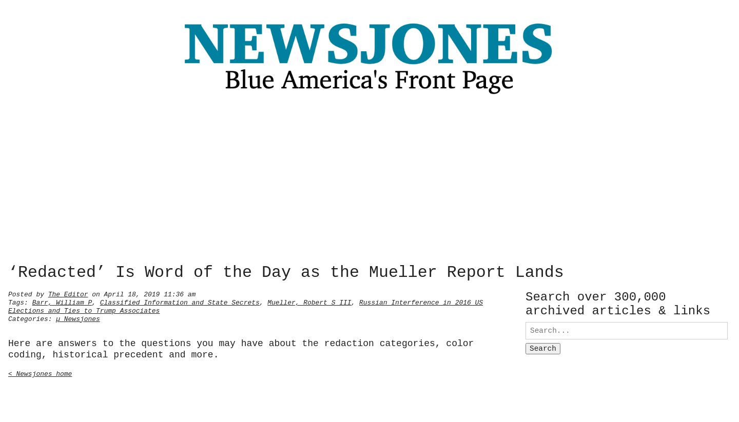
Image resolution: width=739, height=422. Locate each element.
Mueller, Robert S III (309, 301)
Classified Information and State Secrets (180, 301)
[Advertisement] (369, 182)
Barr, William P (62, 301)
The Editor (68, 293)
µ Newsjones (78, 318)
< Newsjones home (40, 372)
